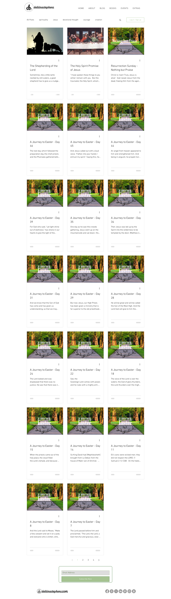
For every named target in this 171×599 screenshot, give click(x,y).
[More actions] (59, 60)
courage (86, 20)
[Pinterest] (125, 591)
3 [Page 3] (88, 560)
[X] (116, 591)
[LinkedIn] (120, 591)
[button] (120, 20)
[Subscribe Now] (85, 579)
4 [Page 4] (93, 560)
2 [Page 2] (82, 560)
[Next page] (99, 560)
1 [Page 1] (77, 560)
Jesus (55, 20)
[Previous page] (72, 560)
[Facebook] (107, 591)
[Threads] (112, 591)
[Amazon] (134, 591)
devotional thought (70, 20)
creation (98, 20)
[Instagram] (129, 591)
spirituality (43, 20)
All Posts (30, 20)
